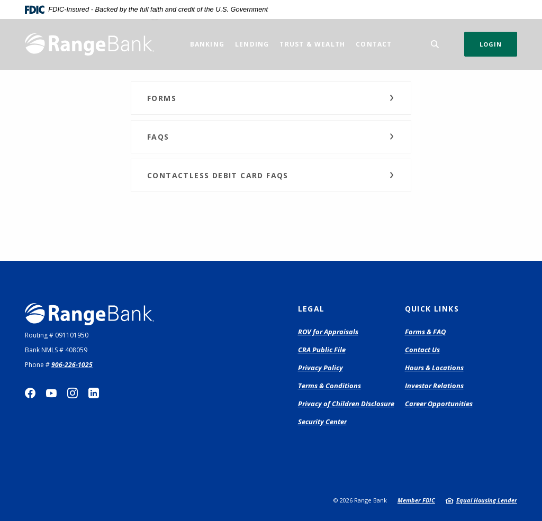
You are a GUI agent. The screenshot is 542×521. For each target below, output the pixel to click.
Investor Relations (434, 385)
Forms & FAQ (425, 331)
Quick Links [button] (432, 309)
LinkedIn (93, 393)
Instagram (72, 393)
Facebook (30, 393)
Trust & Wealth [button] (312, 44)
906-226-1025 (72, 364)
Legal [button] (311, 309)
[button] (271, 98)
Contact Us (422, 349)
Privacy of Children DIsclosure (346, 403)
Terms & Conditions (329, 385)
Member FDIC (416, 500)
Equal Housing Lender (486, 500)
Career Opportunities (439, 403)
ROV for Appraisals (328, 332)
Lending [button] (252, 44)
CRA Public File (322, 349)
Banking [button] (207, 44)
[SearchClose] (435, 44)
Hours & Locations (434, 367)
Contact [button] (374, 44)
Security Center (322, 421)
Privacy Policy (320, 367)
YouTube (51, 393)
